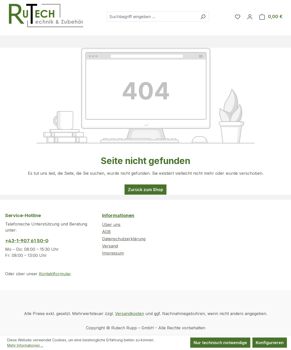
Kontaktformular (55, 273)
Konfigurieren (270, 342)
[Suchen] (203, 16)
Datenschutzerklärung (124, 238)
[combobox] (152, 16)
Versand (110, 245)
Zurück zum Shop (145, 189)
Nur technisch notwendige (220, 342)
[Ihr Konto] (250, 16)
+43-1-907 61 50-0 (27, 240)
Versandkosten (129, 313)
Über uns (111, 224)
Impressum (113, 253)
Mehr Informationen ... (25, 345)
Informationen (118, 215)
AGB (106, 231)
